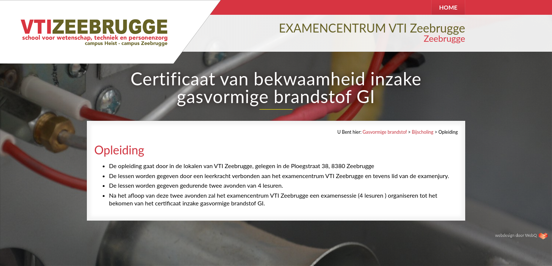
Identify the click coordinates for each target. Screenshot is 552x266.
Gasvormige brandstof (384, 132)
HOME (448, 7)
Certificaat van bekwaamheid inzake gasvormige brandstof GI (276, 87)
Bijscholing (422, 132)
